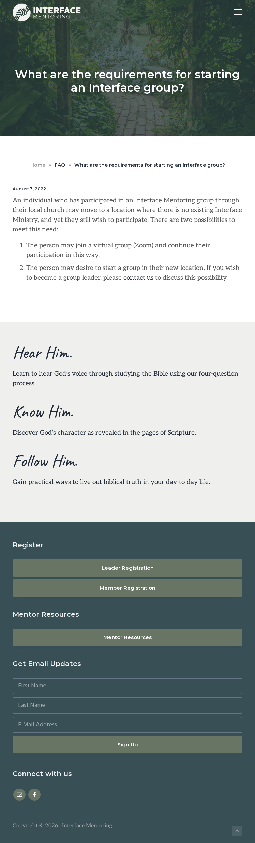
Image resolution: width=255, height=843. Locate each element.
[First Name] (127, 686)
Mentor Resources (127, 637)
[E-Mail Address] (127, 725)
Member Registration (127, 588)
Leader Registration (128, 568)
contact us (138, 278)
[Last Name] (127, 705)
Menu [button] (235, 12)
